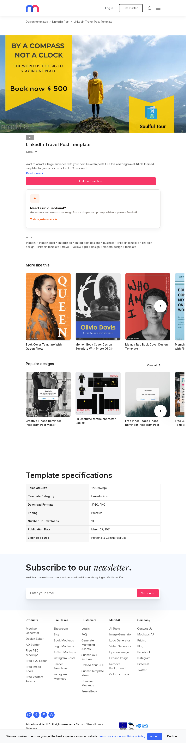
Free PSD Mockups (32, 653)
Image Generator (120, 634)
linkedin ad (65, 242)
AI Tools (114, 628)
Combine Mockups (87, 683)
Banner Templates (61, 666)
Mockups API (146, 634)
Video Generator (120, 646)
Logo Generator (119, 640)
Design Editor (35, 638)
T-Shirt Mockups (65, 652)
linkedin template (128, 242)
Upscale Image (119, 652)
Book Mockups (64, 640)
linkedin (31, 242)
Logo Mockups (64, 646)
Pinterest (143, 664)
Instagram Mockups (60, 676)
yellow (77, 246)
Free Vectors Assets (34, 679)
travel (65, 246)
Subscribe (147, 593)
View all (152, 365)
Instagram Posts (64, 658)
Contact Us (144, 628)
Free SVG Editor (36, 661)
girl (86, 246)
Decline (172, 736)
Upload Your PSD (92, 665)
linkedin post (60, 21)
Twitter (142, 670)
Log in (109, 8)
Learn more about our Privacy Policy (122, 736)
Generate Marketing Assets (88, 645)
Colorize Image (119, 674)
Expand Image (119, 658)
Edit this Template (90, 181)
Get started (130, 8)
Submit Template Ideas (92, 673)
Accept (154, 736)
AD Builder (33, 644)
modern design (112, 246)
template (130, 246)
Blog (140, 646)
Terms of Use (84, 724)
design (95, 246)
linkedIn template (48, 246)
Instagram (143, 658)
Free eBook (89, 691)
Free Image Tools (33, 669)
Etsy (56, 634)
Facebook (144, 652)
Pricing (141, 640)
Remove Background (117, 666)
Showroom (61, 628)
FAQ (84, 634)
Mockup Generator (32, 631)
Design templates (37, 21)
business (108, 242)
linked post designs (87, 242)
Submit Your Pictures (89, 657)
